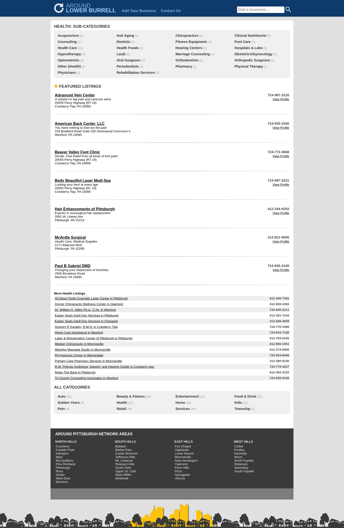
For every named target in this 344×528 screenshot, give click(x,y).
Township (242, 409)
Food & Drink (245, 396)
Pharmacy (184, 66)
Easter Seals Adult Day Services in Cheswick (86, 321)
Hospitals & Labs (248, 48)
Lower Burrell (184, 453)
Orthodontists (187, 60)
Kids (238, 402)
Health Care (67, 48)
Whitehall (121, 478)
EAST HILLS (183, 441)
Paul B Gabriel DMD (72, 266)
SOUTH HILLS (125, 441)
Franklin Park (65, 450)
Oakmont (181, 464)
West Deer (63, 478)
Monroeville (183, 457)
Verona (180, 478)
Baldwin (120, 446)
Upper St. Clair (125, 471)
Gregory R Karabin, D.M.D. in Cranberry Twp (86, 327)
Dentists (123, 42)
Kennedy (240, 453)
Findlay (239, 450)
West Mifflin (123, 475)
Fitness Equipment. (192, 42)
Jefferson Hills (125, 457)
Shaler (60, 475)
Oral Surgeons (128, 60)
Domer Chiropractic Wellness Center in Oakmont (89, 304)
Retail (121, 409)
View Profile (281, 99)
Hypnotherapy (69, 54)
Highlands (182, 450)
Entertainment (187, 396)
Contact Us (171, 11)
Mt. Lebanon (124, 460)
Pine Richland (65, 464)
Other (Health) (69, 66)
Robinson (241, 464)
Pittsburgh (63, 467)
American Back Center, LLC (80, 124)
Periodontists (127, 66)
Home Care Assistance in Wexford (79, 332)
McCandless (64, 460)
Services (183, 409)
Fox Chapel (183, 446)
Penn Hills (182, 467)
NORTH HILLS (66, 441)
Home (180, 402)
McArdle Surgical (70, 237)
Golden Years (69, 402)
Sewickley (241, 467)
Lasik (120, 54)
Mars (59, 457)
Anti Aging (125, 35)
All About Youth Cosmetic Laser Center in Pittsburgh (91, 298)
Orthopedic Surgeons (252, 60)
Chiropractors (187, 35)
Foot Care (242, 42)
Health (121, 402)
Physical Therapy (248, 66)
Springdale (182, 475)
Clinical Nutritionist (250, 35)
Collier (238, 446)
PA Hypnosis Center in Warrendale (79, 355)
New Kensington (186, 460)
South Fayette (244, 471)
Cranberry (63, 446)
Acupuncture (68, 35)
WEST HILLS (243, 441)
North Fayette (244, 460)
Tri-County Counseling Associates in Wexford (86, 378)
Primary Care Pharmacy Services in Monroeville (88, 361)
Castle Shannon (126, 453)
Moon (238, 457)
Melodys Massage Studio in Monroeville (83, 349)
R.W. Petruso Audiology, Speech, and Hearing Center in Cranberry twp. (105, 366)
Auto (61, 396)
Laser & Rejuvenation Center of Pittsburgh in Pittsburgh (93, 338)
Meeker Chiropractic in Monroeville (79, 344)
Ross (59, 471)
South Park (123, 467)
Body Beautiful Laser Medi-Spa (83, 181)
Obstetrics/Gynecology (253, 54)
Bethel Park (123, 450)
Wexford (61, 482)
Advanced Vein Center (75, 95)
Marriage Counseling (193, 54)
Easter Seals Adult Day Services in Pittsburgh (87, 315)
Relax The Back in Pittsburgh (75, 372)
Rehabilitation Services (135, 72)
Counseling (67, 42)
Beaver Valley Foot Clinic (77, 152)
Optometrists (68, 60)
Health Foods (127, 48)
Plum (178, 471)
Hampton (62, 453)
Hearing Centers (189, 48)
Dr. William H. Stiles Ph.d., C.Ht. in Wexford (85, 310)
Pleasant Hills (125, 464)
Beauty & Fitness (130, 396)
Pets (61, 409)
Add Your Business (139, 11)
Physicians (67, 72)
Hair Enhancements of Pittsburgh (85, 209)
